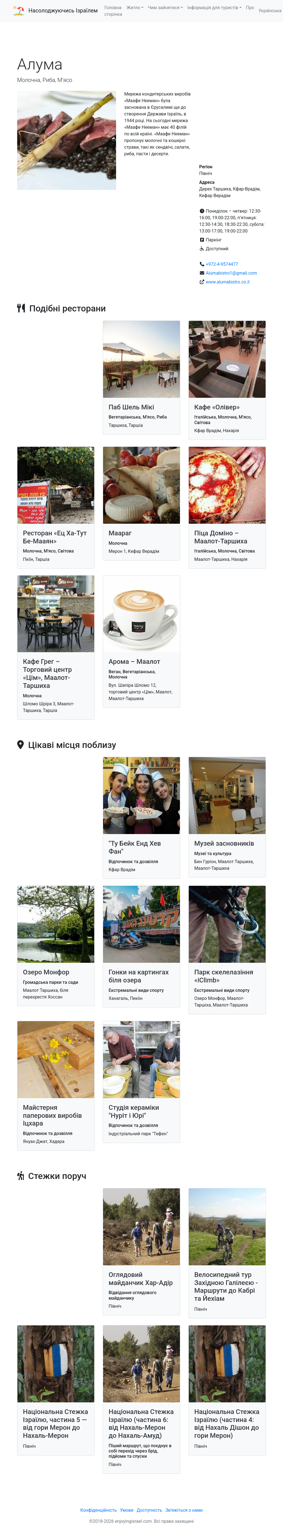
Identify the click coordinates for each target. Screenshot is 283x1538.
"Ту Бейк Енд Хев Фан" (135, 847)
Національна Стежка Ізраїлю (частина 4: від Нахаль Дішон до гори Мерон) (227, 1423)
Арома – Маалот (134, 661)
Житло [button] (133, 7)
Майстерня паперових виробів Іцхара (52, 1115)
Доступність (149, 1510)
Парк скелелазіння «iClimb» (223, 976)
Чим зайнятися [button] (163, 7)
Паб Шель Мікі (131, 407)
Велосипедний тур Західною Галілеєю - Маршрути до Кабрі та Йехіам (226, 1286)
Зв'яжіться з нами (184, 1510)
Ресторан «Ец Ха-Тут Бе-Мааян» (55, 537)
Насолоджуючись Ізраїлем (63, 10)
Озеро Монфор (46, 972)
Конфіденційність (98, 1510)
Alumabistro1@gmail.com (231, 273)
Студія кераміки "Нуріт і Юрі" (134, 1111)
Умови (126, 1510)
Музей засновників (224, 843)
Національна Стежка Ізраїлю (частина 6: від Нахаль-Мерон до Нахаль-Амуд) (141, 1423)
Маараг (120, 533)
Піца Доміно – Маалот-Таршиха (220, 537)
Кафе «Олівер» (217, 407)
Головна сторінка (113, 11)
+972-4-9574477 (222, 264)
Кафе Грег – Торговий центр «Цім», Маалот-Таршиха (47, 673)
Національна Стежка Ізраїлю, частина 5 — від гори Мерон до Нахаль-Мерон (55, 1423)
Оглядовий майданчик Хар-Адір (141, 1279)
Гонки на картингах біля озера (139, 976)
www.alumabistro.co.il (228, 282)
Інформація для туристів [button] (212, 7)
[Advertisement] (141, 38)
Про (250, 7)
